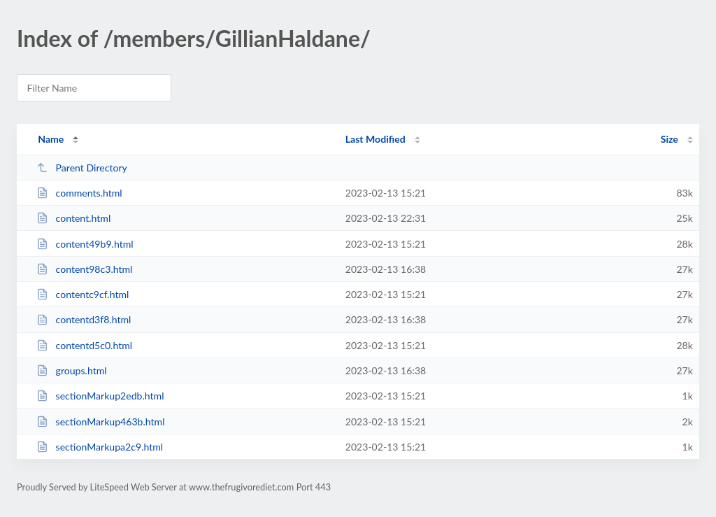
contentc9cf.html (82, 294)
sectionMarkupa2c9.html (99, 447)
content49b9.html (84, 244)
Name (51, 139)
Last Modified (375, 139)
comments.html (79, 193)
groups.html (71, 370)
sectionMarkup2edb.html (100, 396)
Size (669, 139)
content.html (73, 218)
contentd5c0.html (84, 345)
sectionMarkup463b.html (100, 421)
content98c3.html (84, 269)
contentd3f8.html (83, 319)
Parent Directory (81, 167)
